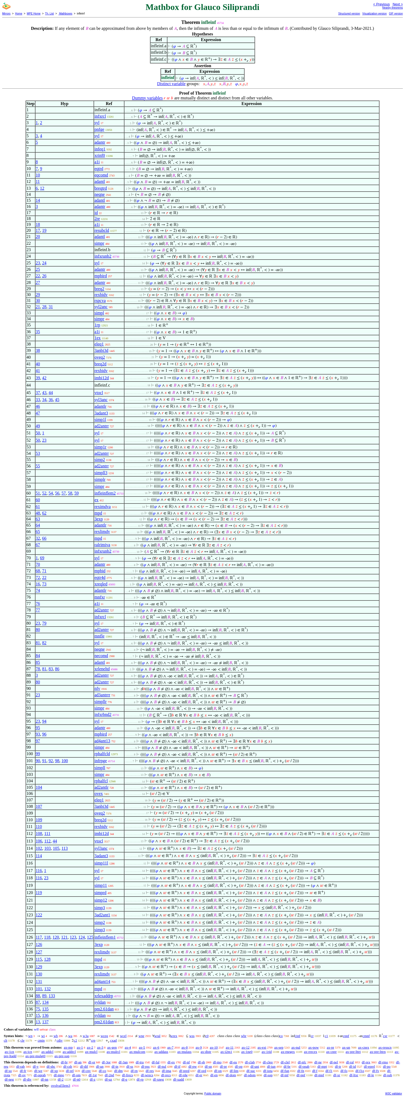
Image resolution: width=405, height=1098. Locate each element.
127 (39, 952)
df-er (199, 1075)
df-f (315, 1071)
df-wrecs (147, 1075)
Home (18, 13)
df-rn (134, 1071)
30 (38, 300)
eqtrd (98, 168)
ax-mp (68, 1047)
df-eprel (369, 1066)
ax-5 (142, 1047)
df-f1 (328, 1071)
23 (38, 263)
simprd (100, 892)
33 (38, 399)
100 (65, 760)
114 (39, 856)
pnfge (99, 129)
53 (38, 453)
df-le (370, 1075)
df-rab (20, 1066)
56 (57, 493)
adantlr (100, 406)
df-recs (166, 1075)
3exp (98, 519)
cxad (113, 1040)
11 (38, 181)
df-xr (336, 1075)
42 (44, 378)
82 (44, 642)
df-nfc (302, 1062)
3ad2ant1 (102, 915)
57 (64, 493)
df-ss (129, 1066)
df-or (91, 1062)
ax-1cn (9, 1052)
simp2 (99, 459)
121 (64, 937)
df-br (287, 1066)
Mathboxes (65, 13)
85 (38, 662)
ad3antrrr (102, 695)
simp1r (100, 447)
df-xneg (158, 1079)
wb (55, 1036)
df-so (8, 1071)
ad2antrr (101, 426)
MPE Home (34, 13)
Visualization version (374, 13)
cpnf (346, 1036)
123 (73, 937)
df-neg (9, 1079)
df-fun (285, 1071)
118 (47, 937)
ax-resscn (385, 1047)
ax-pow (313, 1047)
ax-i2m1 (226, 1052)
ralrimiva (102, 544)
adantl (99, 181)
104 (39, 787)
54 (51, 493)
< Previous (381, 4)
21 (38, 306)
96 (44, 734)
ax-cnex (363, 1047)
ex (96, 500)
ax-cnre (331, 1052)
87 (38, 1002)
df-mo (217, 1062)
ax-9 (199, 1047)
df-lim (234, 1071)
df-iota (268, 1071)
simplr (99, 479)
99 (38, 753)
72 (38, 577)
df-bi (64, 1062)
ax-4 (128, 1047)
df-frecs (127, 1075)
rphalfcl (101, 781)
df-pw (192, 1066)
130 (39, 974)
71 (44, 570)
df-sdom (250, 1075)
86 (57, 669)
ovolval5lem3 (60, 1085)
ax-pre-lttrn (378, 1052)
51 (38, 493)
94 (44, 721)
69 (42, 558)
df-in (115, 1066)
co (281, 1036)
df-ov (22, 1075)
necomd (101, 655)
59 (76, 493)
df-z (92, 1079)
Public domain (212, 1093)
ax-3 (100, 1047)
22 (38, 275)
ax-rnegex (288, 1052)
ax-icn (27, 1052)
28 (44, 306)
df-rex (366, 1062)
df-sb (201, 1062)
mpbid (99, 570)
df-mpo (59, 1075)
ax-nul (295, 1047)
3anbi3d (101, 350)
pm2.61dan (104, 1009)
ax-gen (112, 1047)
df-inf (285, 1075)
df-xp (54, 1071)
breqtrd (100, 188)
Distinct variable (171, 83)
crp (93, 1040)
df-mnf (319, 1075)
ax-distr (206, 1052)
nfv (97, 688)
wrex (173, 1036)
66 (44, 538)
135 (45, 1009)
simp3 (99, 907)
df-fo (344, 1071)
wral (157, 1036)
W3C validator (393, 1093)
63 (38, 519)
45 (57, 399)
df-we (38, 1071)
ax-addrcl (69, 1052)
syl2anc (100, 306)
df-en (214, 1075)
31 (51, 306)
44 (51, 392)
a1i (97, 162)
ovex (98, 793)
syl (96, 122)
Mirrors (6, 13)
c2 (75, 1040)
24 (44, 263)
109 (39, 820)
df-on (218, 1071)
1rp (97, 325)
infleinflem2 (105, 493)
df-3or (106, 1062)
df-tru (140, 1062)
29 (38, 294)
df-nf (186, 1062)
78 (38, 669)
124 (81, 937)
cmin (41, 1040)
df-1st (93, 1075)
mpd (98, 513)
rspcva (100, 300)
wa (70, 1036)
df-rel (70, 1071)
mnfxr (99, 597)
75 (38, 1009)
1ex (97, 338)
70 (38, 564)
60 (38, 500)
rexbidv (100, 294)
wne (141, 1036)
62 (44, 513)
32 (38, 538)
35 (38, 331)
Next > (398, 4)
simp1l (100, 419)
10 (38, 175)
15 (38, 1015)
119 (39, 892)
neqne (99, 194)
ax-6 (156, 1047)
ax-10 (214, 1047)
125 (90, 937)
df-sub (387, 1075)
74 (38, 590)
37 (38, 392)
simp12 (100, 900)
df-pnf (300, 1075)
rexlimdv (102, 531)
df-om (76, 1075)
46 (38, 406)
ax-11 (230, 1047)
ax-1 (80, 1047)
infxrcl (100, 116)
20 (38, 236)
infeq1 (99, 149)
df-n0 (76, 1079)
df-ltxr (353, 1075)
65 (38, 531)
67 (38, 544)
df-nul (162, 1066)
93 (38, 734)
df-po (386, 1066)
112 (47, 841)
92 (51, 760)
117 (39, 937)
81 (38, 642)
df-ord (202, 1071)
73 (44, 584)
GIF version (396, 13)
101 (39, 989)
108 (39, 833)
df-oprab (40, 1075)
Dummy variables (147, 98)
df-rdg (183, 1075)
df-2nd (109, 1075)
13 (38, 1022)
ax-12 (246, 1047)
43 (44, 392)
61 (38, 506)
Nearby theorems (392, 7)
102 (39, 848)
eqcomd (101, 175)
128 (47, 959)
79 (44, 623)
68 (38, 570)
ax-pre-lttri (353, 1052)
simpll (99, 767)
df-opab (304, 1066)
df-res (150, 1071)
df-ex (171, 1062)
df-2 (61, 1079)
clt (5, 1040)
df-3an (123, 1062)
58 (70, 493)
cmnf (366, 1036)
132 (47, 989)
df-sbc (50, 1066)
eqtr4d (99, 577)
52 (44, 493)
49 (38, 426)
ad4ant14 (102, 981)
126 (39, 944)
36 (51, 399)
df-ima (166, 1071)
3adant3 (101, 413)
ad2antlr (101, 787)
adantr (99, 142)
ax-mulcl (91, 1052)
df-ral (350, 1062)
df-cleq (268, 1062)
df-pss (145, 1066)
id (96, 212)
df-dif (84, 1066)
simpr (99, 243)
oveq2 (99, 357)
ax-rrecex (310, 1052)
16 (38, 584)
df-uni (254, 1066)
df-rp (140, 1079)
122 (39, 915)
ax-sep (278, 1047)
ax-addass (161, 1052)
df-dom (231, 1075)
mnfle (99, 636)
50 (38, 433)
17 (38, 230)
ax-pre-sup (62, 1056)
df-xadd (178, 1079)
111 (47, 833)
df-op (238, 1066)
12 (42, 188)
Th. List (49, 13)
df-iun (271, 1066)
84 (38, 655)
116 (39, 870)
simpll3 (100, 472)
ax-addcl (47, 1052)
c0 (207, 1036)
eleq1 (99, 344)
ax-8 (184, 1047)
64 (38, 525)
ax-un (346, 1047)
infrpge (100, 760)
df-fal (155, 1062)
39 (38, 378)
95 (38, 727)
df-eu (233, 1062)
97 (38, 741)
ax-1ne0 (247, 1052)
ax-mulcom (137, 1052)
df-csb (67, 1066)
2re (97, 218)
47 (38, 413)
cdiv (60, 1040)
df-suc (250, 1071)
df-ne (317, 1062)
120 (55, 937)
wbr (243, 1036)
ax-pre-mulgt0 (35, 1056)
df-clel (285, 1062)
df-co (102, 1071)
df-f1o (359, 1071)
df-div (27, 1079)
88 (38, 995)
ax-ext (261, 1047)
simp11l (101, 863)
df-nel (334, 1062)
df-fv (375, 1071)
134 (45, 1002)
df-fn (300, 1071)
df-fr (23, 1071)
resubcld (101, 230)
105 (56, 848)
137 (45, 1022)
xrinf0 (99, 155)
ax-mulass (184, 1052)
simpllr (100, 701)
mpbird (100, 275)
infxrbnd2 (102, 714)
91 (44, 760)
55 (38, 466)
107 (39, 806)
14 (38, 200)
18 (38, 224)
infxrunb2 (102, 256)
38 (38, 350)
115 (39, 959)
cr (312, 1036)
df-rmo (383, 1062)
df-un (99, 1066)
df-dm (118, 1071)
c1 (326, 1036)
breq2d (100, 364)
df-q (124, 1079)
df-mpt (322, 1066)
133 (52, 995)
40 (38, 364)
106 (39, 841)
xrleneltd (102, 669)
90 (38, 760)
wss (192, 1036)
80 (38, 629)
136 (45, 1015)
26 (44, 275)
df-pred (184, 1071)
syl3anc (100, 399)
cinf (297, 1036)
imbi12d (101, 378)
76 (38, 603)
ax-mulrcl (113, 1052)
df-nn (44, 1079)
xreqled (100, 584)
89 (44, 995)
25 (38, 269)
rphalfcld (102, 753)
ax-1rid (267, 1052)
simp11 (100, 885)
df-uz (108, 1079)
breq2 (99, 288)
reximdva (102, 506)
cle (22, 1040)
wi (43, 1036)
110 (39, 826)
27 (38, 282)
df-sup (268, 1075)
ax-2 (90, 1047)
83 (51, 669)
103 (47, 848)
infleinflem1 (105, 937)
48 (38, 513)
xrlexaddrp (103, 995)
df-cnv (86, 1071)
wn (30, 1036)
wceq (104, 1036)
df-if (177, 1066)
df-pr (223, 1066)
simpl (99, 313)
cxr (385, 1036)
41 (38, 370)
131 (39, 981)
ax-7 (170, 1047)
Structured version (349, 13)
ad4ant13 (102, 741)
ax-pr (330, 1047)
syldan (100, 1002)
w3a (86, 1036)
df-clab (250, 1062)
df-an (77, 1062)
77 (38, 610)
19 (44, 230)
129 (39, 966)
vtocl (98, 392)
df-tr (338, 1066)
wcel (123, 1036)
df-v (36, 1066)
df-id (352, 1066)
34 (44, 399)
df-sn (208, 1066)
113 (65, 848)
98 (57, 760)
